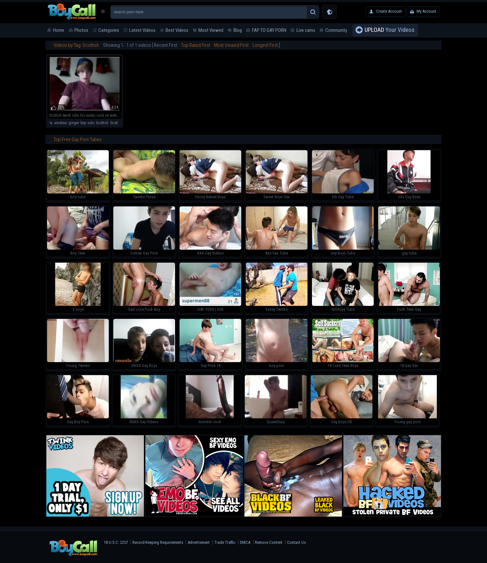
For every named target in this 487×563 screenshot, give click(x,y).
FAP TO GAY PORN (269, 30)
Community (336, 30)
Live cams (305, 30)
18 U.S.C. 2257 (116, 542)
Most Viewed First (231, 45)
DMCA (245, 542)
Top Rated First (195, 45)
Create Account (389, 11)
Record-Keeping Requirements (157, 542)
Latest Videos (142, 30)
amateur (60, 123)
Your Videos (390, 30)
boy (83, 123)
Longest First (265, 45)
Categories (108, 30)
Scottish (102, 123)
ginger (74, 123)
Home (58, 30)
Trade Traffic (224, 542)
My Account (426, 11)
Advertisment (199, 542)
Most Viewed (210, 30)
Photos (81, 30)
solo (90, 123)
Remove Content (268, 542)
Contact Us (296, 542)
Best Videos (177, 30)
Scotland (117, 123)
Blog (237, 30)
